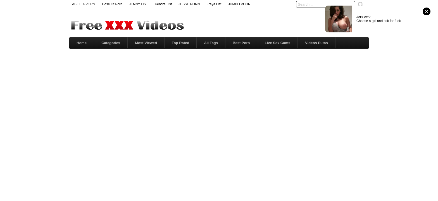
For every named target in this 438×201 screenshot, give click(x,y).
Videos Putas (316, 43)
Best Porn (241, 43)
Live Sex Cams (277, 43)
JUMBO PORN (239, 4)
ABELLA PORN (83, 4)
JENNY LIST (138, 4)
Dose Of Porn (112, 4)
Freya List (214, 4)
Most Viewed (146, 43)
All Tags (211, 43)
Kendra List (163, 4)
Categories (110, 43)
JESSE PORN (189, 4)
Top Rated (180, 43)
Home (82, 43)
